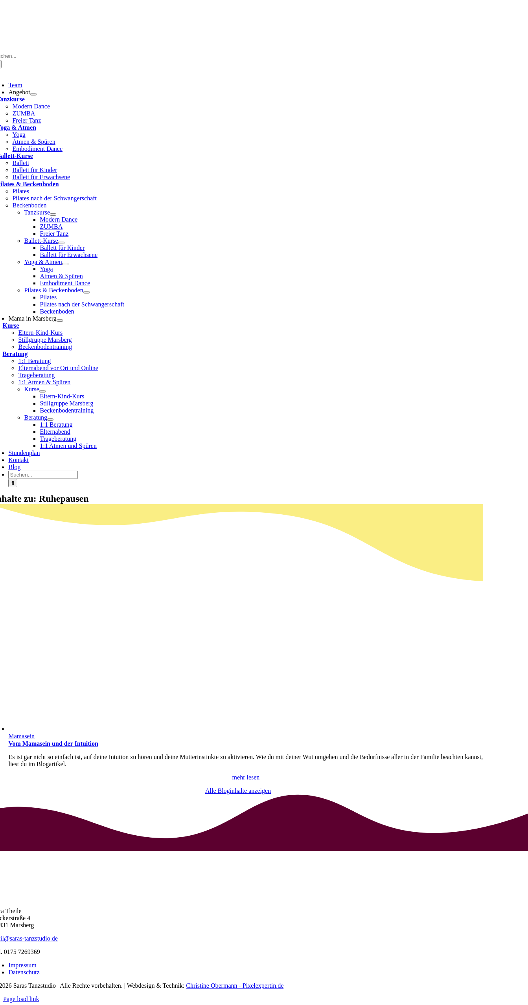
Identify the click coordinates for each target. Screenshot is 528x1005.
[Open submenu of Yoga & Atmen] (65, 264)
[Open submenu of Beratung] (50, 419)
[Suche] (12, 483)
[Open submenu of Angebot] (33, 94)
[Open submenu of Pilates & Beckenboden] (86, 292)
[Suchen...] (43, 475)
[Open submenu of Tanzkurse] (53, 214)
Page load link (21, 999)
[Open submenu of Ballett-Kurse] (61, 243)
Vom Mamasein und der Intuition (53, 743)
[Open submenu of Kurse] (42, 391)
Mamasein (21, 736)
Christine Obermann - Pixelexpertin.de (234, 985)
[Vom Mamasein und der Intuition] (126, 728)
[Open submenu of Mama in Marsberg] (60, 320)
